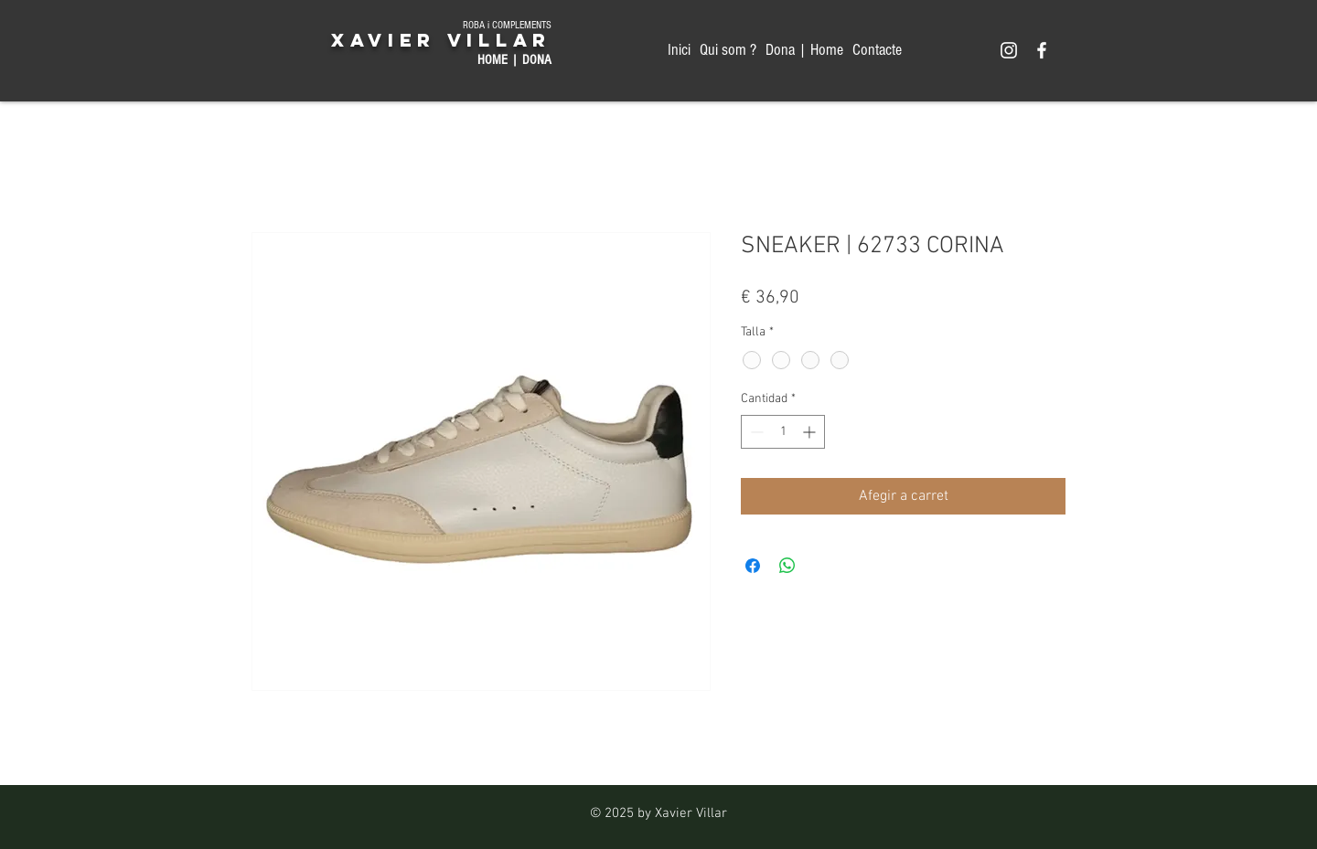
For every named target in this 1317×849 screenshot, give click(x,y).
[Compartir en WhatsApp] (787, 566)
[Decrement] (755, 432)
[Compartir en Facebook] (753, 566)
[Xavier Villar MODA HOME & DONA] (1009, 50)
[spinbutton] (782, 432)
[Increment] (810, 432)
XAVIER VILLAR (441, 39)
